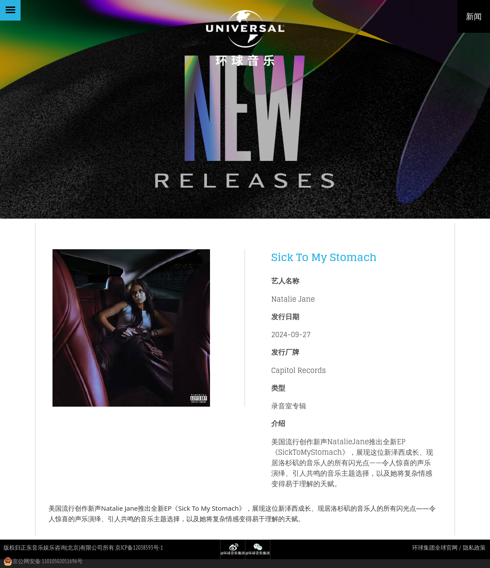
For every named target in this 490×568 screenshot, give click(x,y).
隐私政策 (474, 547)
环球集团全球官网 (435, 547)
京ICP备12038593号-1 (139, 547)
